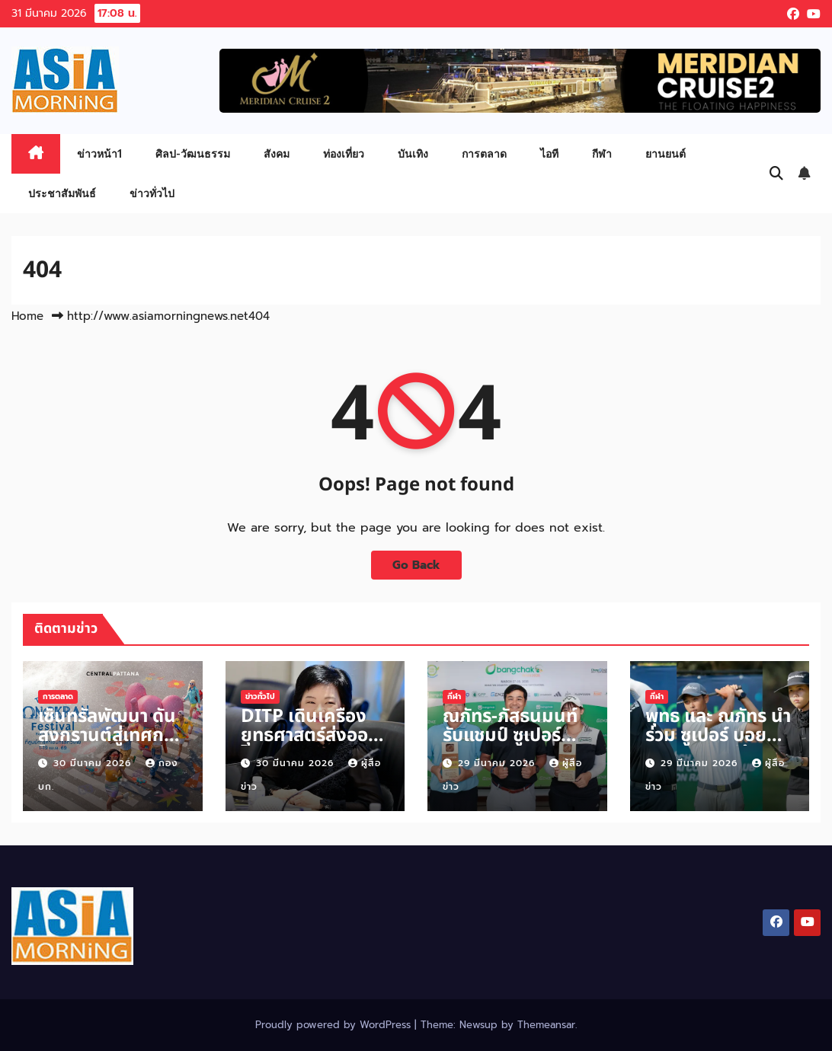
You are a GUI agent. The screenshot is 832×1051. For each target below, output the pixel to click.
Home (27, 316)
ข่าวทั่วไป (152, 193)
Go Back (416, 564)
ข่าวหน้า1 (99, 153)
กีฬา (602, 153)
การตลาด (484, 153)
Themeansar (546, 1024)
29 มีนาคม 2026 (498, 763)
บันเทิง (413, 153)
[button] (776, 173)
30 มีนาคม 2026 (94, 763)
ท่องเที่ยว (343, 153)
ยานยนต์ (665, 153)
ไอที (549, 153)
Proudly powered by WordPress (334, 1024)
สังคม (277, 153)
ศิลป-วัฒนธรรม (192, 153)
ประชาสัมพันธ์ (62, 193)
